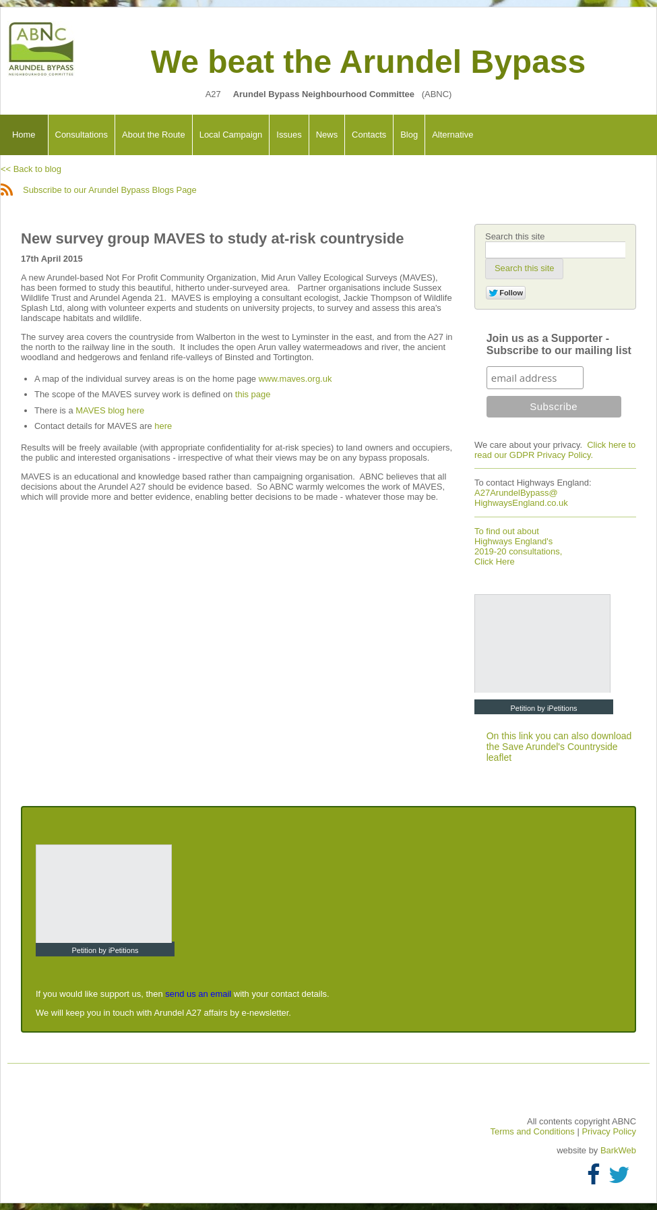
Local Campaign (231, 134)
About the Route (153, 134)
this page (253, 394)
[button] (524, 268)
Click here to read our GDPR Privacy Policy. (554, 450)
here (163, 426)
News (327, 134)
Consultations (81, 134)
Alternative (452, 134)
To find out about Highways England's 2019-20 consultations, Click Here (518, 546)
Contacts (369, 134)
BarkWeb (618, 1150)
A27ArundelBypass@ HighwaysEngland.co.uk (521, 498)
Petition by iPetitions (543, 708)
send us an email (198, 994)
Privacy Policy (609, 1131)
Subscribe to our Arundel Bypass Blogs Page (99, 190)
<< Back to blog (31, 169)
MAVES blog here (109, 410)
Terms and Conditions (534, 1131)
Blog (409, 134)
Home (24, 134)
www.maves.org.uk (295, 379)
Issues (288, 134)
